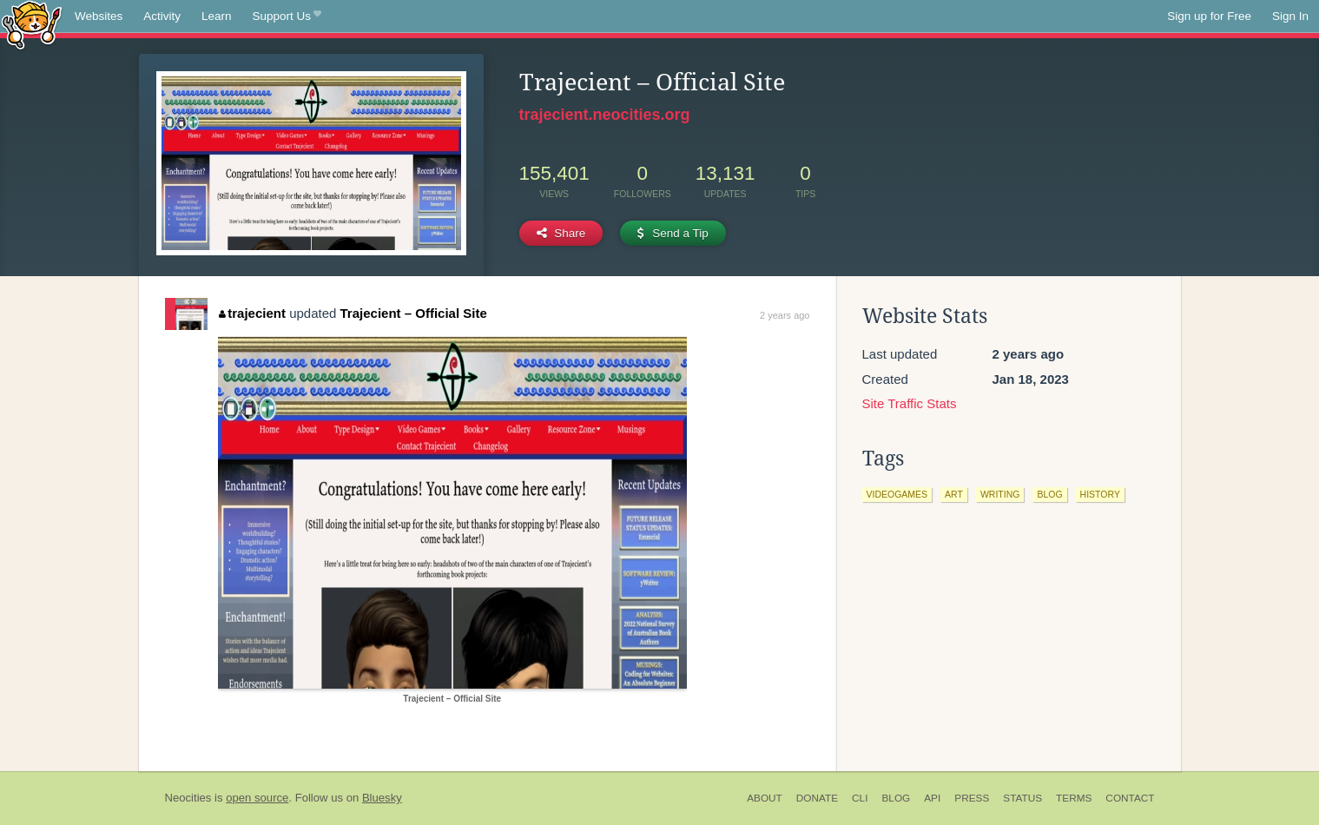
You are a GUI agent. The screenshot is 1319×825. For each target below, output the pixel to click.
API (932, 798)
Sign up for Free (1209, 16)
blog (1049, 494)
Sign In (1290, 16)
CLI (859, 798)
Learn (216, 16)
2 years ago (784, 315)
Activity (162, 16)
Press (971, 798)
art (954, 494)
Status (1022, 798)
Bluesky (382, 797)
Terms (1073, 798)
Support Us (287, 16)
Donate (817, 798)
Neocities (188, 797)
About (764, 798)
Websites (98, 16)
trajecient (252, 313)
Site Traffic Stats (909, 403)
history (1100, 494)
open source (257, 797)
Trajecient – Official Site (413, 313)
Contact (1129, 798)
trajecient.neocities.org (604, 114)
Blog (895, 798)
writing (1000, 494)
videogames (897, 494)
